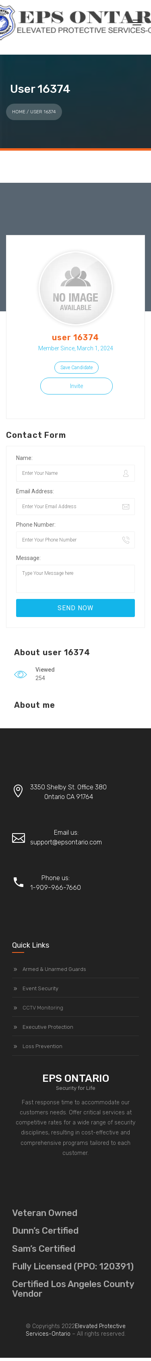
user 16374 (75, 337)
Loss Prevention (42, 1046)
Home (18, 111)
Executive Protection (48, 1027)
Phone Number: (36, 524)
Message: (28, 558)
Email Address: (35, 491)
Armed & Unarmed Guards (54, 969)
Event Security (40, 988)
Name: (24, 458)
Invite (76, 386)
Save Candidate (76, 367)
